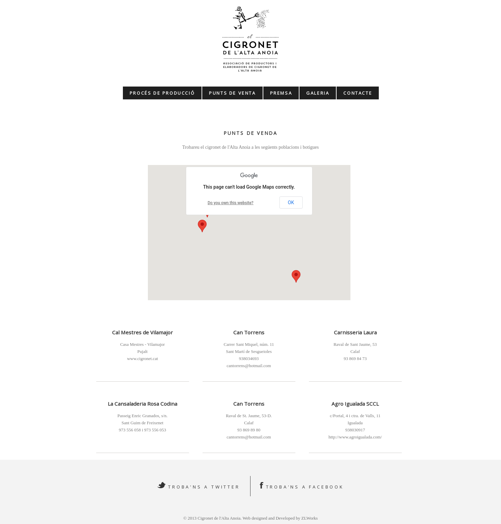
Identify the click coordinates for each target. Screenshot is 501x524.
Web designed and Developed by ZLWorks (280, 518)
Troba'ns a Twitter (204, 487)
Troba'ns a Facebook (305, 487)
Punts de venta (232, 93)
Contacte (357, 93)
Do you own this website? (231, 202)
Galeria (317, 93)
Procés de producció (162, 93)
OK (291, 202)
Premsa (281, 93)
